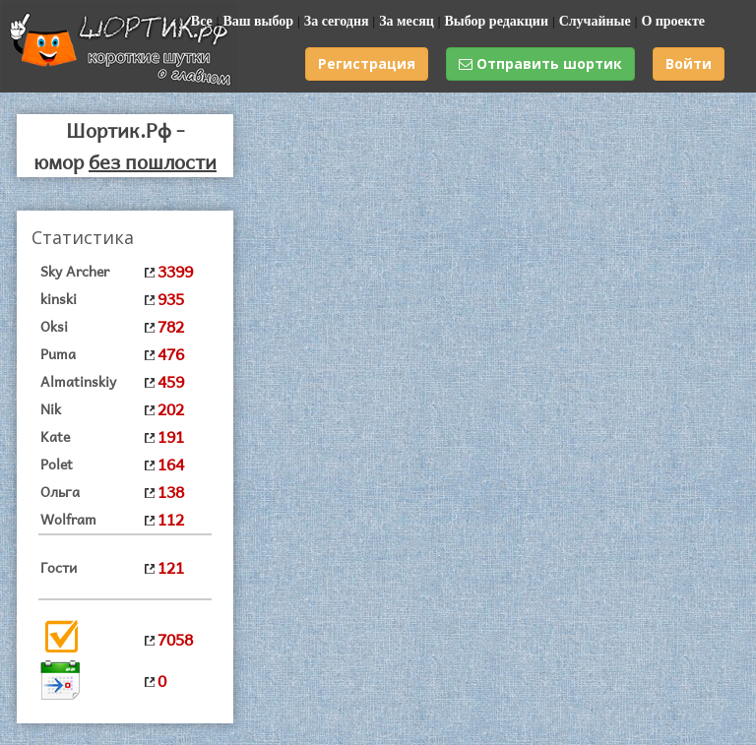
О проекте (673, 21)
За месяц (406, 21)
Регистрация (366, 63)
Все (202, 21)
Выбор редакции (496, 21)
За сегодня (336, 21)
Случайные (595, 21)
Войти (688, 63)
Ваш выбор (257, 21)
